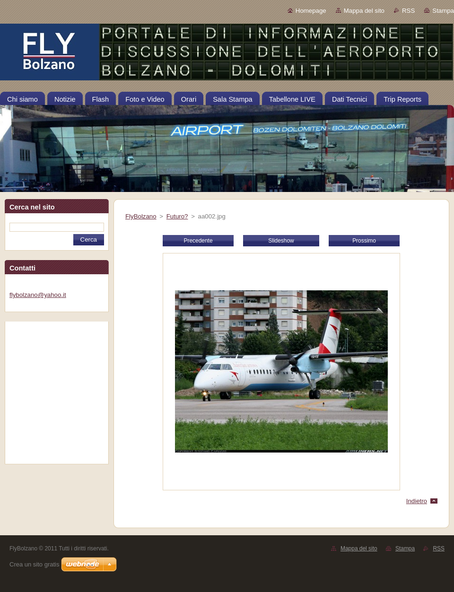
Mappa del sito (364, 10)
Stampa (443, 10)
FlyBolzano (141, 216)
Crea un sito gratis (34, 564)
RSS (408, 10)
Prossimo (364, 240)
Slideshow (281, 240)
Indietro (416, 501)
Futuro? (177, 216)
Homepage (311, 10)
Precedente (197, 240)
